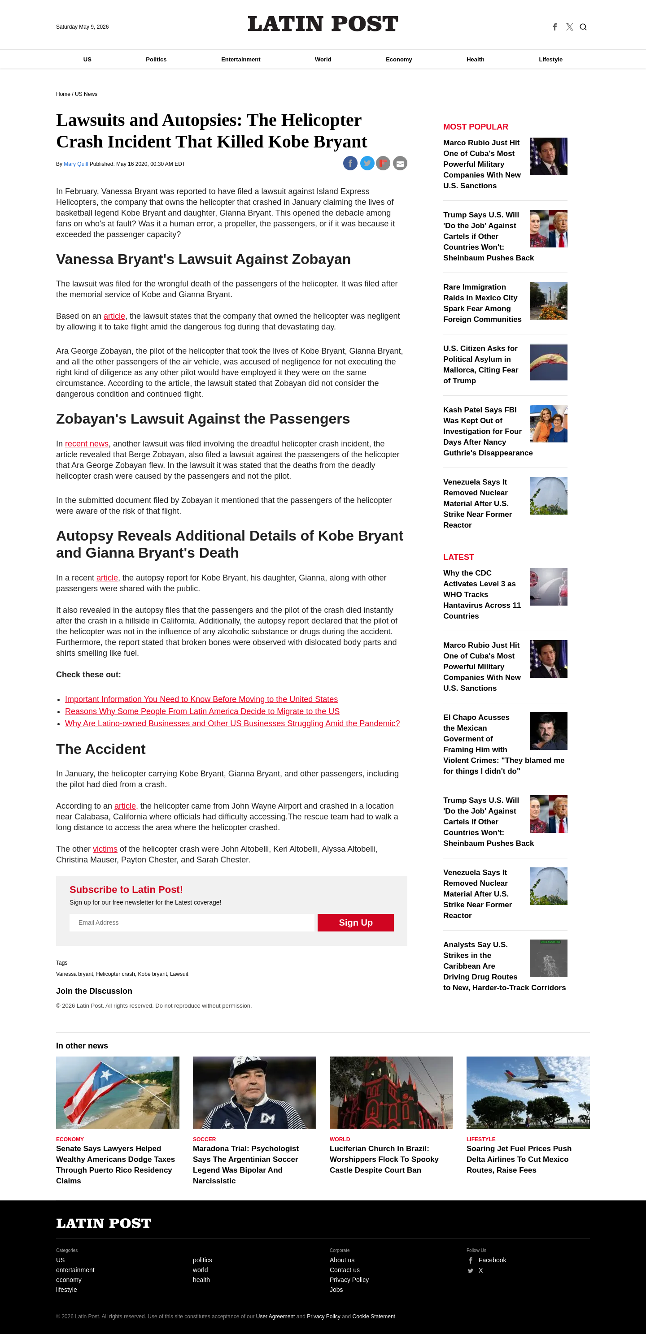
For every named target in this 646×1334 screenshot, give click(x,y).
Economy (399, 59)
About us (342, 1260)
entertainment (75, 1269)
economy (69, 1279)
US (87, 59)
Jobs (336, 1289)
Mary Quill (76, 164)
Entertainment (240, 59)
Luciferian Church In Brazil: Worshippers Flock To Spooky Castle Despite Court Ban (384, 1159)
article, (126, 805)
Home (63, 94)
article (114, 316)
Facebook (492, 1260)
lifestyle (66, 1289)
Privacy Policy (349, 1279)
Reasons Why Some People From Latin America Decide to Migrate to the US (202, 711)
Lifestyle (551, 59)
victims (105, 849)
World (323, 59)
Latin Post (323, 23)
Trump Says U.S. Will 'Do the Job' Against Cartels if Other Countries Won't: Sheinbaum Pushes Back (488, 236)
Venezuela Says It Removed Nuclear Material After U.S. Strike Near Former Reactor (477, 503)
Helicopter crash (115, 974)
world (200, 1269)
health (201, 1279)
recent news (87, 443)
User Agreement (275, 1316)
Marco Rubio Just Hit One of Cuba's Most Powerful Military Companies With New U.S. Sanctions (482, 164)
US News (86, 94)
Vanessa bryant (74, 974)
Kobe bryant (152, 974)
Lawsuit (179, 974)
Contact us (345, 1269)
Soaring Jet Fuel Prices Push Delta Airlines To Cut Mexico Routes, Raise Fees (519, 1159)
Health (475, 59)
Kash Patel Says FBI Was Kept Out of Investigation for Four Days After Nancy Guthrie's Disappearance (488, 431)
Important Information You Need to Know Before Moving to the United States (201, 699)
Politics (156, 59)
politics (202, 1260)
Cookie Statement (374, 1316)
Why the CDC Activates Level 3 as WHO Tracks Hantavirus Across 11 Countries (482, 594)
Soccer (204, 1139)
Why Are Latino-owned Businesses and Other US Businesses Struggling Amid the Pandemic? (232, 723)
